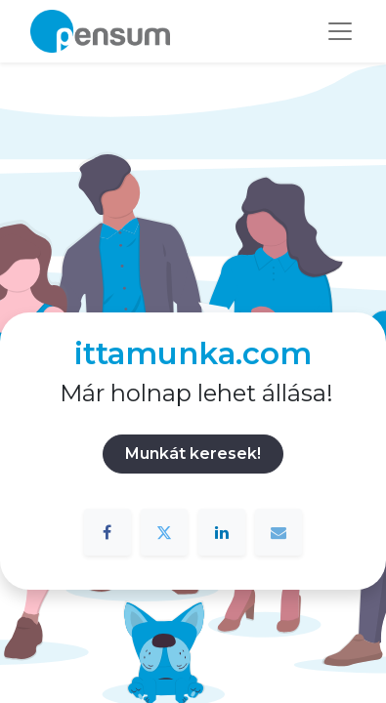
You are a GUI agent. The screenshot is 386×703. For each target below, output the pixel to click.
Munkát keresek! (193, 453)
